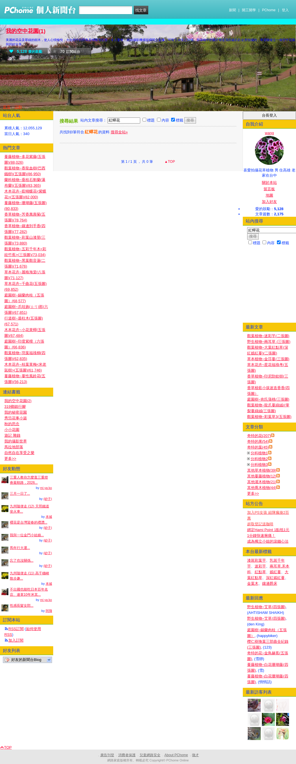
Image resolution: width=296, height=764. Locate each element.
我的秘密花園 (15, 412)
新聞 (232, 10)
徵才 (195, 755)
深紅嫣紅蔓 (275, 578)
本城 (49, 516)
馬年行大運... (20, 548)
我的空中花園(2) (18, 401)
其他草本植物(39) (261, 470)
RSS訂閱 (16, 629)
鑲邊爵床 (269, 583)
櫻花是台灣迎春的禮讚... (28, 522)
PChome (268, 10)
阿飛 (49, 610)
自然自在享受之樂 (19, 453)
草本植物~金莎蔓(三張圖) (268, 359)
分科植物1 (259, 453)
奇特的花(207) (259, 436)
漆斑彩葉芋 (256, 560)
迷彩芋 (260, 566)
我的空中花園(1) (25, 31)
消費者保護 (127, 755)
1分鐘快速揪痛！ (261, 535)
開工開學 (249, 10)
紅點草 (260, 572)
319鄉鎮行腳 (15, 406)
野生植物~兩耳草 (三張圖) (269, 341)
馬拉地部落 (13, 447)
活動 (18, 107)
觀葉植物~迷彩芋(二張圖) (268, 336)
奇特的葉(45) (258, 447)
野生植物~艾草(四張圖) (266, 607)
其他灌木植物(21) (261, 482)
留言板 (269, 189)
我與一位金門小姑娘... (27, 535)
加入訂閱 (15, 640)
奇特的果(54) (258, 441)
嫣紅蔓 (275, 572)
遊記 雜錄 (12, 435)
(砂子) (47, 498)
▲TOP (169, 162)
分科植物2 (259, 459)
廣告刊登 (107, 755)
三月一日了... (20, 494)
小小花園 (11, 429)
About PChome (176, 755)
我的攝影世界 (15, 441)
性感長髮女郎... (22, 606)
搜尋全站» (119, 132)
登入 (285, 10)
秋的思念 (11, 424)
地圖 (269, 195)
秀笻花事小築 (15, 418)
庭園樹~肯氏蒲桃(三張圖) (268, 399)
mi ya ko (46, 488)
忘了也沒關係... (22, 560)
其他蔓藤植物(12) (261, 476)
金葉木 (252, 583)
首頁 (6, 107)
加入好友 (269, 201)
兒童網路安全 (150, 755)
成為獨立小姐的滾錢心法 (267, 541)
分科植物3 (259, 464)
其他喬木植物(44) (261, 487)
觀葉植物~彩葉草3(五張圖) (269, 416)
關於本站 (269, 182)
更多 (253, 493)
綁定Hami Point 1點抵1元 (268, 530)
